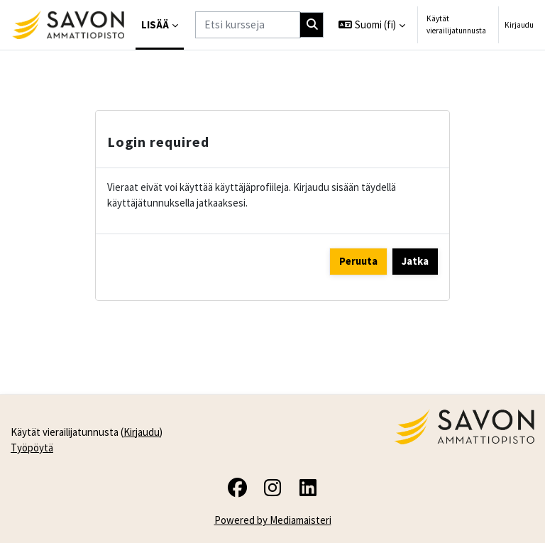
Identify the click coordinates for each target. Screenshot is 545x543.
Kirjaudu (519, 25)
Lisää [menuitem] (155, 24)
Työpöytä (32, 447)
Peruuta (358, 261)
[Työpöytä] (67, 25)
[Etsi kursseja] (247, 24)
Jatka (415, 261)
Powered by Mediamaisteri (272, 520)
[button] (371, 25)
